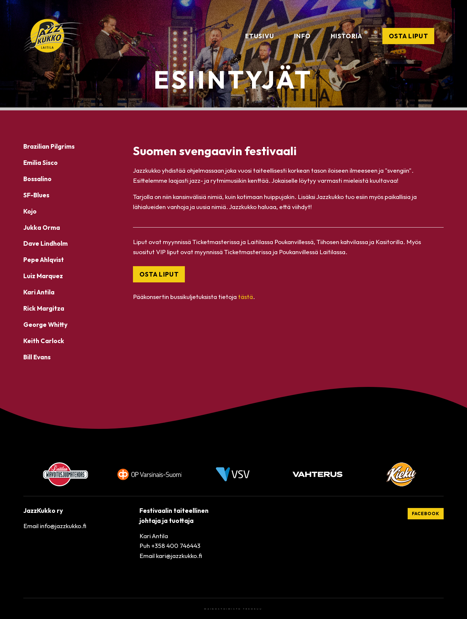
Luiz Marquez (43, 276)
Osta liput (408, 36)
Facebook (425, 513)
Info (302, 36)
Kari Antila (38, 292)
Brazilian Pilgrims (49, 146)
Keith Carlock (43, 341)
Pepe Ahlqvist (43, 260)
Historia (347, 36)
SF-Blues (36, 195)
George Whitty (45, 324)
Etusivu (259, 36)
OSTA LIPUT (159, 274)
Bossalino (37, 179)
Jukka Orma (41, 227)
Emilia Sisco (40, 163)
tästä (245, 297)
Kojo (30, 211)
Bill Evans (37, 357)
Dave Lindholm (45, 243)
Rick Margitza (43, 308)
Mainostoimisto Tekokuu (233, 609)
